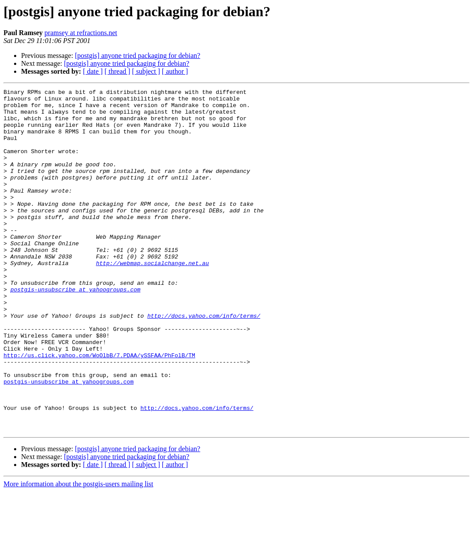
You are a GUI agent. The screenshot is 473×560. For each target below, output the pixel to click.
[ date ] (93, 71)
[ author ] (175, 71)
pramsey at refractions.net (80, 32)
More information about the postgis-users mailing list (78, 552)
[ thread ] (117, 71)
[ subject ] (146, 71)
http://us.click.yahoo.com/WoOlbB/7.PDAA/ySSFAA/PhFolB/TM (99, 409)
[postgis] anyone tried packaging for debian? (138, 55)
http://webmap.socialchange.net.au (152, 298)
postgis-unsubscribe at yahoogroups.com (75, 330)
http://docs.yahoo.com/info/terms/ (203, 362)
